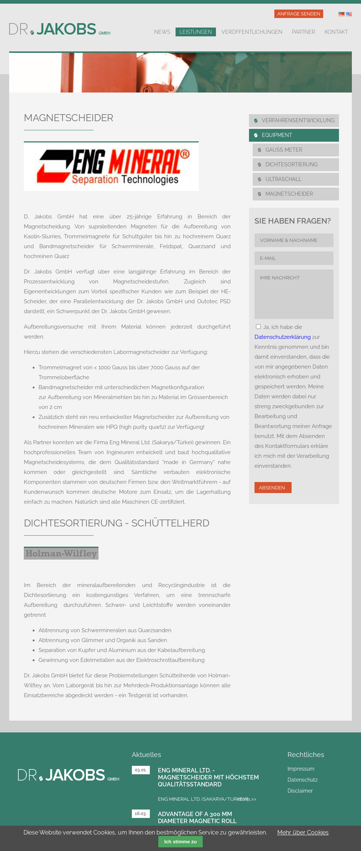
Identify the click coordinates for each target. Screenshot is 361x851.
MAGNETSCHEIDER (289, 194)
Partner (303, 32)
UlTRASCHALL (284, 179)
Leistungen (196, 32)
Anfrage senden (298, 14)
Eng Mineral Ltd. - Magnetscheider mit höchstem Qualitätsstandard (208, 777)
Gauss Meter (284, 150)
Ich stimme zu (180, 841)
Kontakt (336, 32)
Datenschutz (303, 780)
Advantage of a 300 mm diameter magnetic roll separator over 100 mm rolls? (207, 821)
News (162, 32)
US (349, 14)
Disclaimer (300, 791)
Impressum (301, 769)
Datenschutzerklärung (282, 337)
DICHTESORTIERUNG (292, 164)
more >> (247, 799)
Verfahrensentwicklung (298, 120)
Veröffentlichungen (251, 32)
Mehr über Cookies (303, 832)
